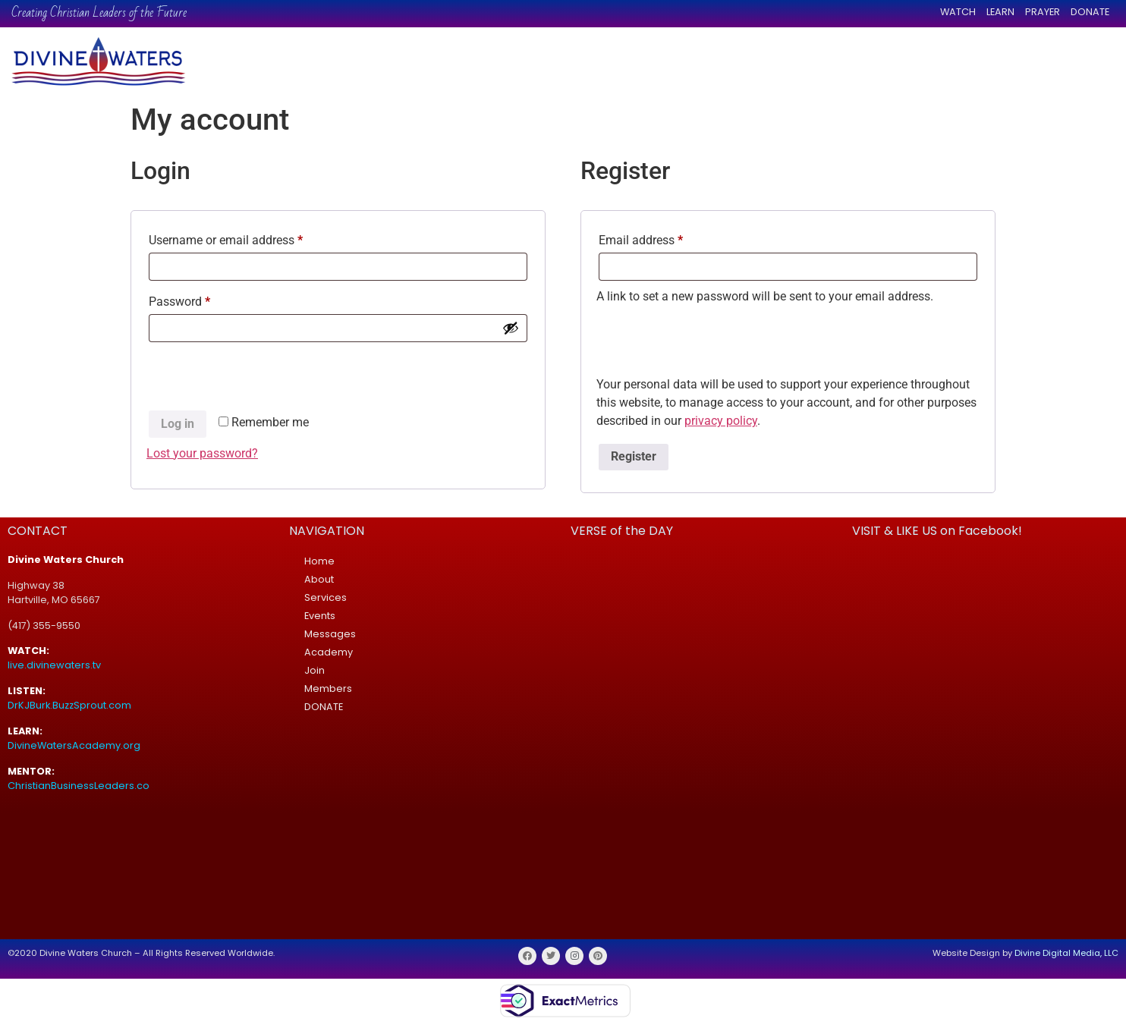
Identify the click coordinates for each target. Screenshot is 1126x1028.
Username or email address (249, 237)
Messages (330, 633)
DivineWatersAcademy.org (74, 745)
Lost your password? (202, 453)
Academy (328, 652)
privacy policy (720, 420)
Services (325, 597)
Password (202, 299)
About (319, 579)
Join (314, 670)
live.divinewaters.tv (54, 665)
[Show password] (510, 327)
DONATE (1090, 11)
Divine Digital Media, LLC (1066, 953)
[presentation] (261, 378)
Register (633, 456)
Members (328, 688)
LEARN (1000, 11)
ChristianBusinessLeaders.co (80, 785)
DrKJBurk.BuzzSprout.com (69, 705)
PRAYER (1042, 11)
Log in (177, 424)
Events (319, 615)
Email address (664, 237)
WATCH (958, 11)
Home (319, 561)
